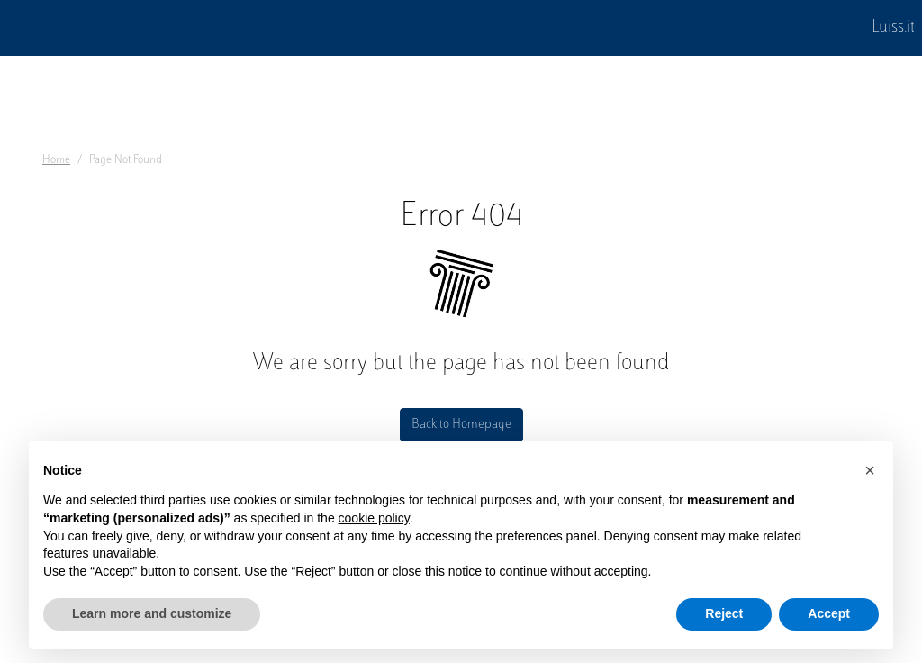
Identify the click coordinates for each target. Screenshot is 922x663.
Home (56, 160)
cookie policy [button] (374, 518)
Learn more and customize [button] (151, 613)
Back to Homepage (461, 424)
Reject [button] (724, 613)
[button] (869, 470)
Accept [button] (829, 613)
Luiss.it (893, 28)
